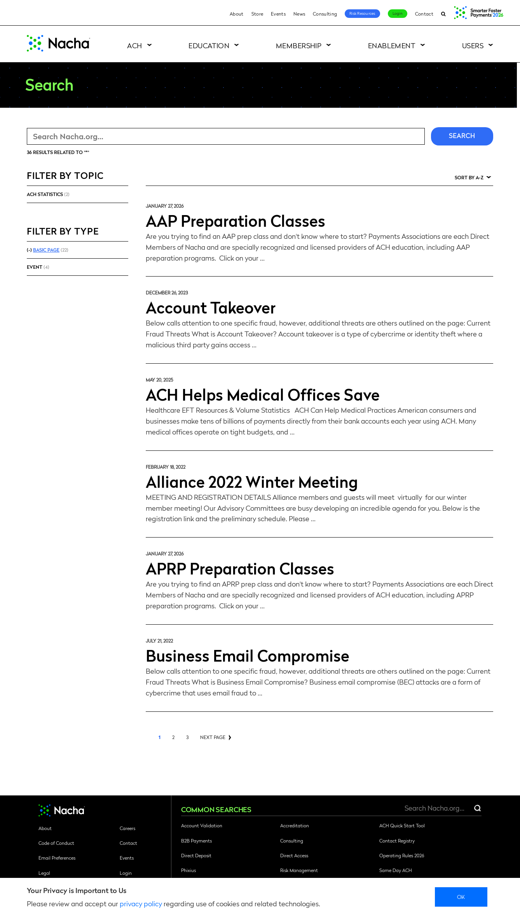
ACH (134, 45)
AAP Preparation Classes (235, 220)
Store (257, 14)
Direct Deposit (196, 855)
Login (398, 13)
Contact (424, 14)
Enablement (392, 45)
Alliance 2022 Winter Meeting (252, 481)
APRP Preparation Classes (240, 567)
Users (472, 45)
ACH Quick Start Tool (402, 825)
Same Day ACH (395, 870)
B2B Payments (196, 840)
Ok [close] (461, 896)
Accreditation (294, 825)
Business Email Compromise (247, 655)
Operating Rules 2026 (401, 855)
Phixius (188, 870)
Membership (299, 45)
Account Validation (201, 825)
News (299, 14)
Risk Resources (362, 13)
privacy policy (141, 903)
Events (278, 14)
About (237, 14)
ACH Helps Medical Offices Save (263, 394)
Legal (44, 873)
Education (208, 45)
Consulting (325, 14)
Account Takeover (211, 306)
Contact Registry (397, 840)
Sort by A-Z (469, 177)
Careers (127, 828)
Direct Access (294, 855)
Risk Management (299, 870)
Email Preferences (56, 858)
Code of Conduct (56, 843)
